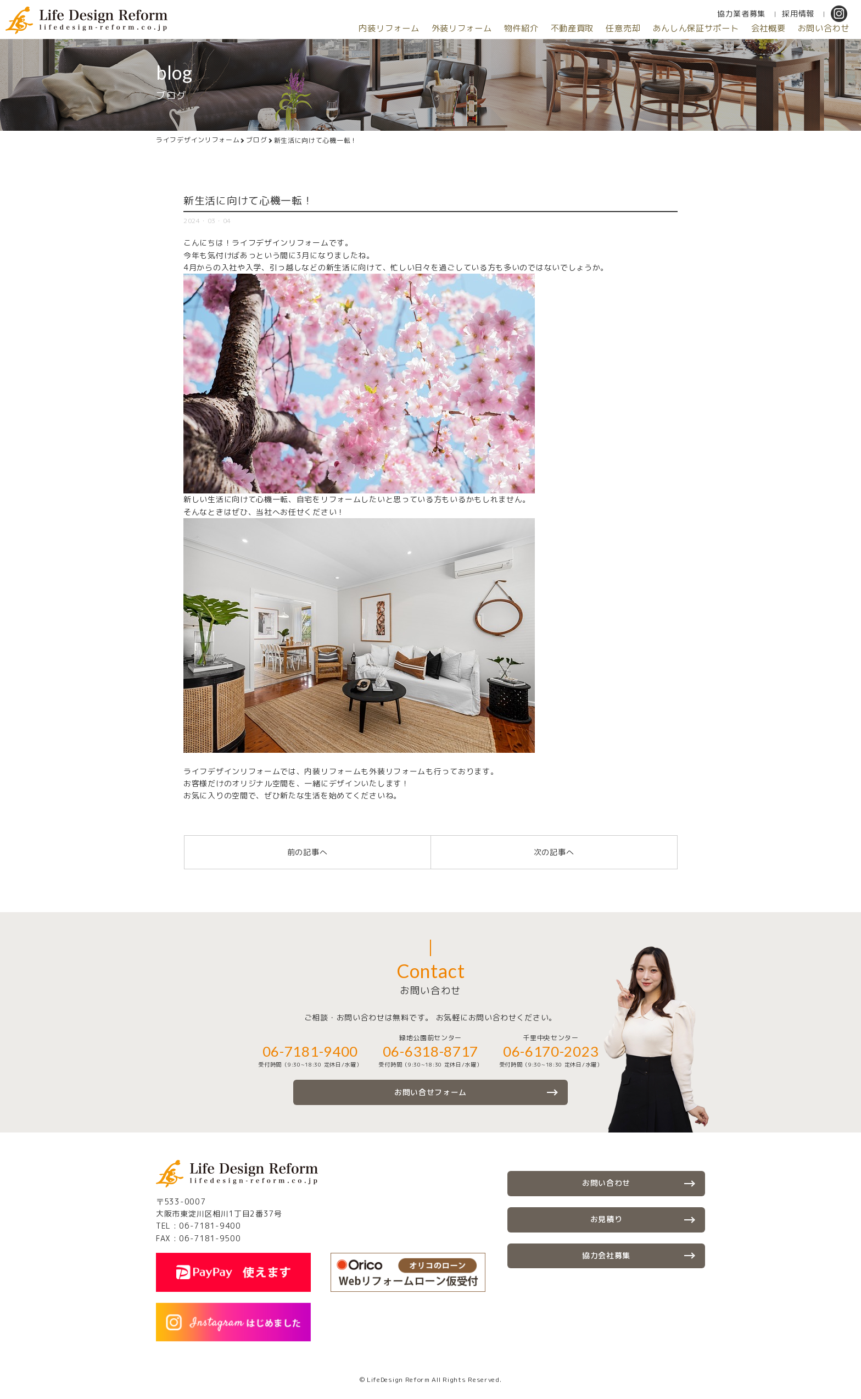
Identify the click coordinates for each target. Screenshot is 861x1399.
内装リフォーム (333, 29)
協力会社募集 (606, 1256)
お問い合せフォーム (430, 1092)
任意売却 (596, 29)
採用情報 (798, 13)
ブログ (256, 140)
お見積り (606, 1219)
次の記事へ (554, 852)
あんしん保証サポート (677, 29)
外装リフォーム (414, 29)
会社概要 (757, 29)
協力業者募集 (741, 13)
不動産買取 (539, 29)
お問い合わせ (819, 29)
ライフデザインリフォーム (197, 140)
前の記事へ (307, 852)
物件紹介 (480, 29)
